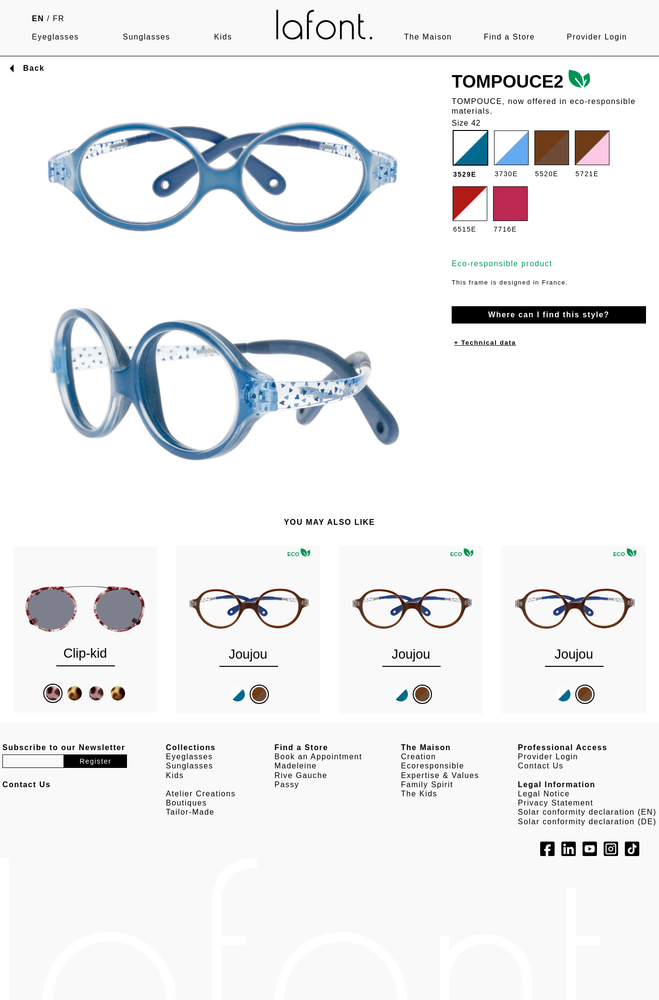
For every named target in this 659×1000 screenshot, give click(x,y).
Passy (287, 784)
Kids (223, 37)
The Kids (419, 794)
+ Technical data (485, 342)
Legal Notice (544, 794)
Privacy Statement (556, 803)
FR (59, 18)
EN (38, 18)
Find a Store (509, 37)
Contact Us (541, 766)
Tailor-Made (190, 812)
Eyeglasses (55, 37)
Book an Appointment (319, 757)
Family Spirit (427, 784)
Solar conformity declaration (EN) (587, 812)
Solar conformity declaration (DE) (587, 822)
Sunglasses (146, 37)
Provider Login (597, 37)
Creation (418, 757)
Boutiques (186, 803)
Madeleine (296, 766)
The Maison (428, 37)
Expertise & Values (440, 775)
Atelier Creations (201, 794)
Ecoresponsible (432, 766)
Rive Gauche (301, 775)
